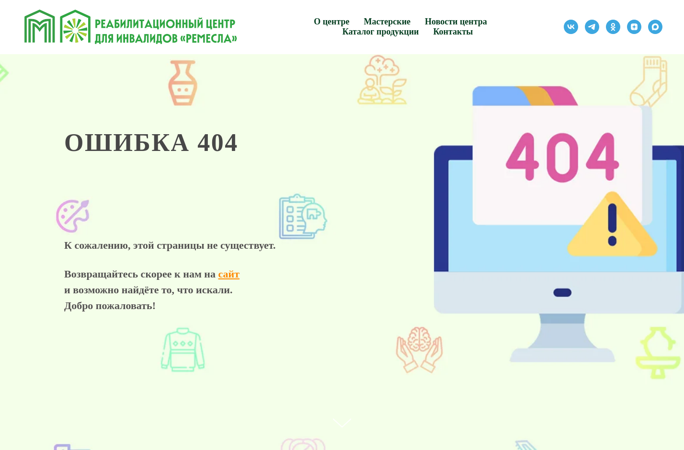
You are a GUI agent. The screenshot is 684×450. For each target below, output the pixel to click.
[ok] (613, 27)
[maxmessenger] (655, 27)
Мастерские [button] (387, 21)
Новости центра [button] (456, 21)
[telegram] (592, 27)
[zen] (634, 27)
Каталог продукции (380, 31)
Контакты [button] (453, 31)
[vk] (571, 27)
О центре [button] (331, 21)
